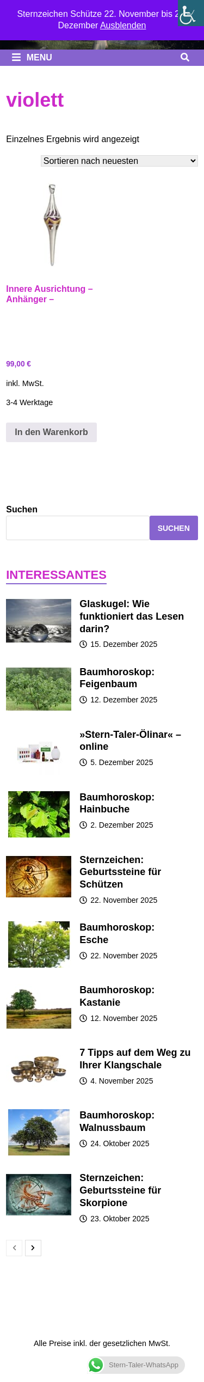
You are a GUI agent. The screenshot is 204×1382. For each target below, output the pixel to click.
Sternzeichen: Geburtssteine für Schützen (120, 872)
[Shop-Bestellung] (119, 161)
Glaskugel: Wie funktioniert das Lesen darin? (131, 616)
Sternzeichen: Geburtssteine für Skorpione (120, 1190)
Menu (31, 57)
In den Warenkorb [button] (51, 432)
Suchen (22, 509)
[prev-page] (14, 1248)
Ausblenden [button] (123, 25)
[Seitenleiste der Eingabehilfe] (191, 13)
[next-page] (33, 1248)
